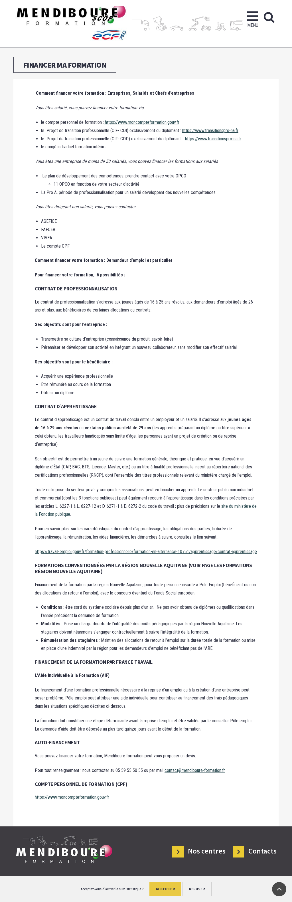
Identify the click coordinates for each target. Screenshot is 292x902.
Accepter (165, 888)
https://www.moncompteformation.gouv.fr (141, 122)
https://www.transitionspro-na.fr (210, 130)
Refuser (197, 888)
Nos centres (207, 851)
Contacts (262, 851)
